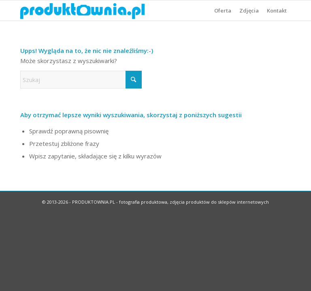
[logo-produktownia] (82, 10)
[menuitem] (222, 10)
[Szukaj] (81, 80)
